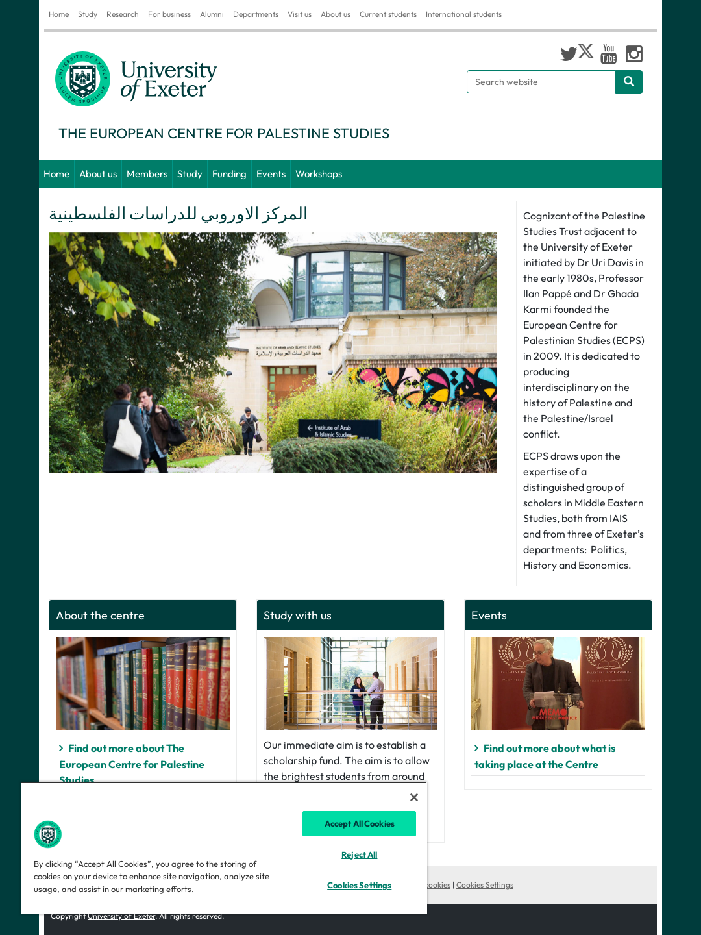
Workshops (318, 174)
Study (87, 14)
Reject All (359, 854)
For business (169, 14)
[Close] (414, 797)
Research (122, 14)
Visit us (300, 14)
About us (335, 14)
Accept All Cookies (360, 823)
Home (59, 14)
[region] (224, 848)
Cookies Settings (484, 885)
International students (464, 14)
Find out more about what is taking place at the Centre (544, 756)
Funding (229, 174)
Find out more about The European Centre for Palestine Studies (131, 764)
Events (271, 174)
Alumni (212, 14)
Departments (255, 14)
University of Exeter (121, 916)
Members (147, 174)
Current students (388, 14)
